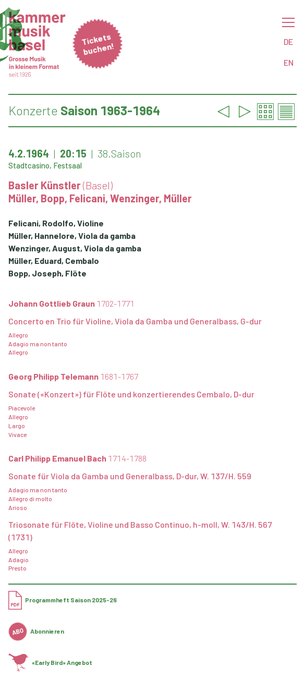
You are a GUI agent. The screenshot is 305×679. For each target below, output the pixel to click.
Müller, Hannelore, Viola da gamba (72, 235)
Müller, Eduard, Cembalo (53, 260)
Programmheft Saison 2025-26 (62, 599)
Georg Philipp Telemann (73, 376)
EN (289, 62)
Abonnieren (36, 631)
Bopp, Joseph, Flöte (47, 273)
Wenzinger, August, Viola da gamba (74, 248)
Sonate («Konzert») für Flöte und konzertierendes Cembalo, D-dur (131, 394)
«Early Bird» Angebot (50, 662)
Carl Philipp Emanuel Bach (77, 458)
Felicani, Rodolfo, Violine (56, 223)
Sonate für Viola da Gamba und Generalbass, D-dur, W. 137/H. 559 (129, 476)
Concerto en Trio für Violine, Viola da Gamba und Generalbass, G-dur (135, 321)
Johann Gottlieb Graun (71, 303)
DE (288, 41)
